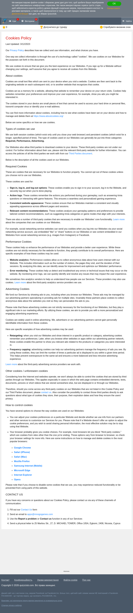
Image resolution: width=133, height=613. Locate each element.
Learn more (119, 219)
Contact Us (26, 509)
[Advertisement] (66, 551)
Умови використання (48, 580)
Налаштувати (113, 8)
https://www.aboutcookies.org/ (48, 116)
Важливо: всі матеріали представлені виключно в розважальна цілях (31, 601)
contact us (46, 392)
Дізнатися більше (20, 14)
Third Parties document (80, 153)
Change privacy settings (11, 605)
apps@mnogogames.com (40, 514)
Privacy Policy (17, 50)
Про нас (86, 580)
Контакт (5, 580)
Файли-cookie (70, 580)
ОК (114, 3)
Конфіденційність (23, 580)
